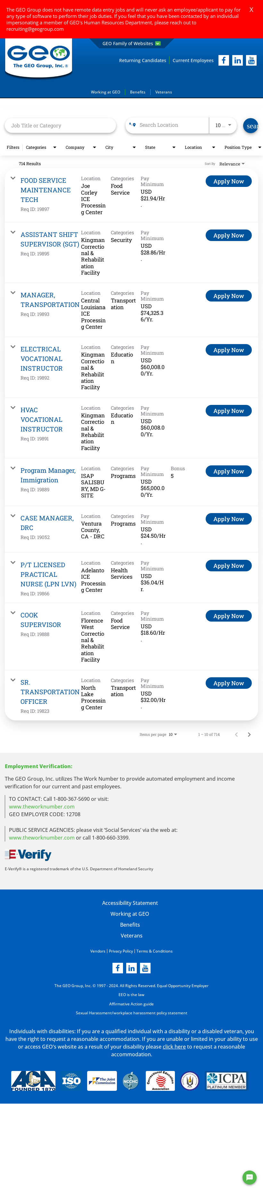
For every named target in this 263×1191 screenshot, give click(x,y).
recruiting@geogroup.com (35, 29)
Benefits (137, 92)
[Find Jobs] (250, 125)
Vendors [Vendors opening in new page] (97, 951)
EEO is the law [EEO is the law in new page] (131, 994)
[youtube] (251, 60)
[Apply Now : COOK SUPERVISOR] (229, 616)
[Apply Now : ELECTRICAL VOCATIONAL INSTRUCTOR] (229, 350)
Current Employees (193, 60)
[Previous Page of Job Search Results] (236, 734)
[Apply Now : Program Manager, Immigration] (229, 471)
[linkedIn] (237, 60)
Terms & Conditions (154, 951)
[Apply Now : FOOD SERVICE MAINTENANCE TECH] (229, 181)
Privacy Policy (121, 951)
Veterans (163, 92)
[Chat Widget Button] (249, 1178)
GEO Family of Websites (131, 43)
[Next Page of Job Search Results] (249, 734)
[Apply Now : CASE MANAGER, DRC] (229, 518)
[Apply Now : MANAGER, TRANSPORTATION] (229, 296)
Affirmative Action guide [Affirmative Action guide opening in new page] (131, 1003)
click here (174, 1045)
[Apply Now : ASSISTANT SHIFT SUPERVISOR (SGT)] (229, 235)
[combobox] (60, 125)
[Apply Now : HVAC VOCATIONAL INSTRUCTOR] (229, 410)
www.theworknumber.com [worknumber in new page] (42, 806)
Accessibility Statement (130, 902)
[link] (131, 195)
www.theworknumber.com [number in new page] (42, 837)
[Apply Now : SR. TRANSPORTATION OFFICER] (229, 682)
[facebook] (223, 60)
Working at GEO (105, 92)
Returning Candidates (142, 60)
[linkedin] (131, 967)
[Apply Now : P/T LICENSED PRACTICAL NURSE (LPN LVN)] (229, 565)
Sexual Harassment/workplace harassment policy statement (131, 1012)
